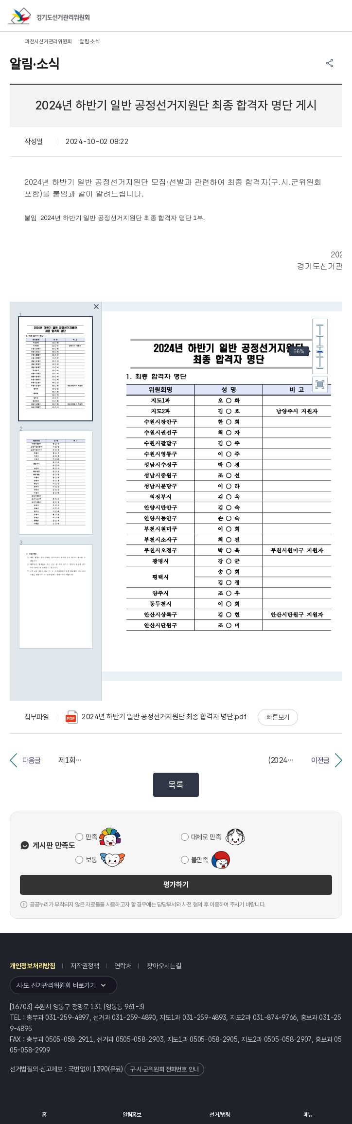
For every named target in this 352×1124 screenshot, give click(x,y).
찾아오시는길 (164, 966)
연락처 (122, 966)
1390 (100, 1069)
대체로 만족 (206, 837)
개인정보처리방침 (32, 966)
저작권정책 (84, 966)
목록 (175, 785)
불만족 (199, 860)
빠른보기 (277, 717)
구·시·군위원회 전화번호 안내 (164, 1069)
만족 (91, 837)
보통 (91, 860)
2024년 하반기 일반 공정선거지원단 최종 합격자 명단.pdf (156, 717)
